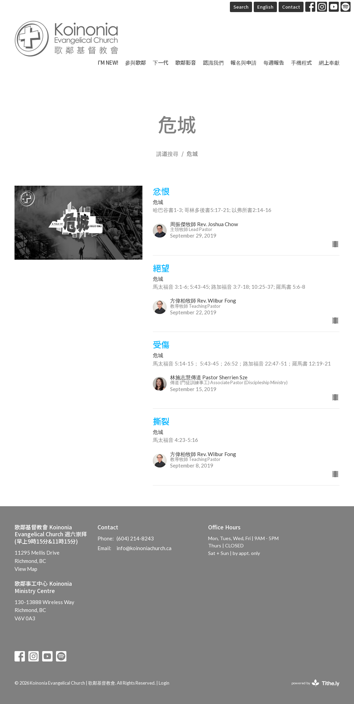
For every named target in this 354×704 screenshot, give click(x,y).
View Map (26, 569)
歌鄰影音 (185, 62)
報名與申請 (244, 62)
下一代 (160, 62)
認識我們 (213, 62)
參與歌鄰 (135, 62)
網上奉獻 (329, 62)
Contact (291, 6)
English (265, 6)
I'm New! (108, 62)
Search (241, 6)
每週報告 (273, 62)
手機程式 (301, 62)
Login (164, 683)
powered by (315, 683)
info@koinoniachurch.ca (144, 548)
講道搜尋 (167, 153)
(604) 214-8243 (135, 538)
